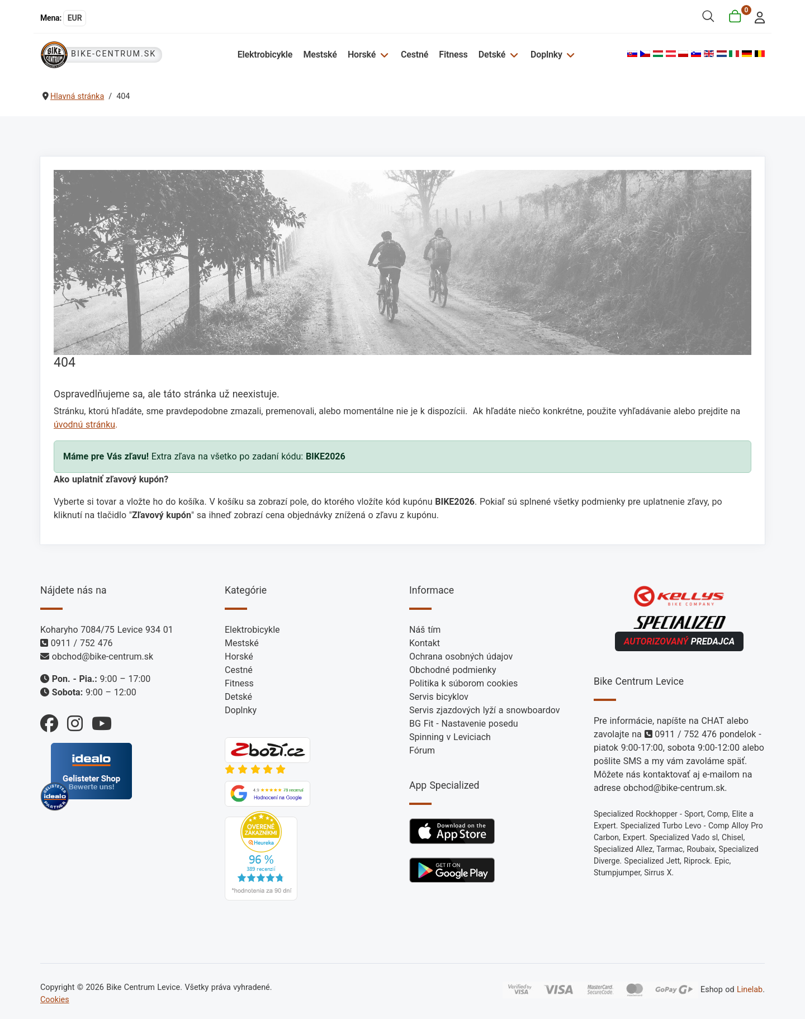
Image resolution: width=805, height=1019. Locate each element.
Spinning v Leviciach (450, 737)
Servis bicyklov (438, 696)
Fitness (453, 54)
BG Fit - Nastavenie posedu (463, 723)
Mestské (320, 54)
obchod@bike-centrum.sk (102, 656)
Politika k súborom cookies (463, 683)
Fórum (422, 750)
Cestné (414, 54)
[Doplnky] (569, 54)
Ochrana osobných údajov (461, 656)
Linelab (750, 989)
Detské (492, 54)
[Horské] (383, 54)
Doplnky (546, 54)
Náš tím (425, 629)
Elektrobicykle (265, 54)
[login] (757, 16)
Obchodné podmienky (452, 670)
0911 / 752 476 (82, 643)
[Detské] (512, 54)
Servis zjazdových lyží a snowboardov (484, 710)
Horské (362, 54)
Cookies (54, 999)
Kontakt (424, 643)
